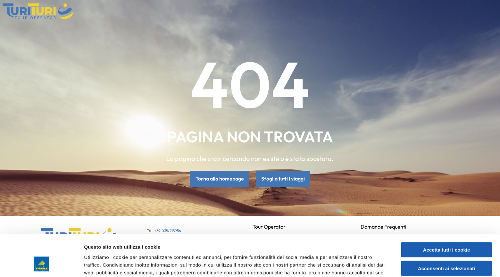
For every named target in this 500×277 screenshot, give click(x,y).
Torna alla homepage (220, 179)
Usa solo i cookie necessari (446, 250)
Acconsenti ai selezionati (446, 232)
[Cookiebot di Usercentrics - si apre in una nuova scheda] (41, 264)
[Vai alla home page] (38, 11)
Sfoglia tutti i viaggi (283, 179)
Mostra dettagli (340, 264)
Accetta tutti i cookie (446, 213)
